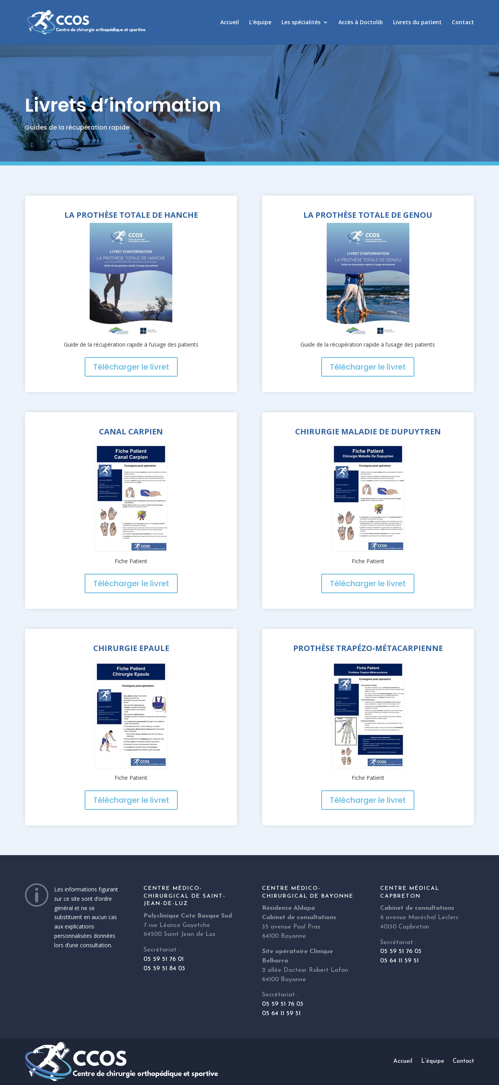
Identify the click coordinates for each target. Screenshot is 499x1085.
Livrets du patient (417, 23)
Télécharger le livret (131, 366)
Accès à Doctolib (360, 23)
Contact (463, 23)
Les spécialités (300, 23)
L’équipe (260, 23)
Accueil (229, 23)
